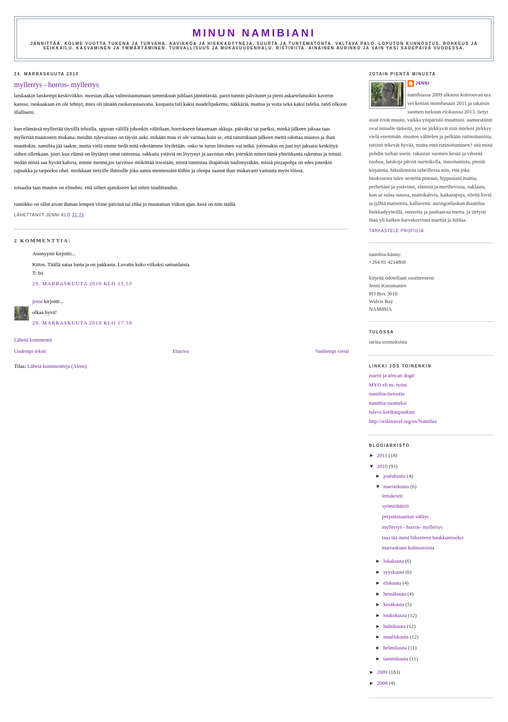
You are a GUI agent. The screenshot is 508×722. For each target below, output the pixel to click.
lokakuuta (394, 561)
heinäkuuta (395, 594)
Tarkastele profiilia (396, 231)
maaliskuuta (396, 637)
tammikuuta (396, 659)
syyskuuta (394, 572)
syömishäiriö (395, 506)
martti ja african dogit (391, 375)
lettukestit (392, 496)
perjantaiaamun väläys (405, 516)
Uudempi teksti (30, 351)
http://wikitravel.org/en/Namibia (403, 421)
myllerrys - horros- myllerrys (56, 85)
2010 (383, 466)
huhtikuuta (395, 626)
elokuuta (393, 583)
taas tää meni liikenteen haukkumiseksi (422, 537)
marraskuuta (396, 486)
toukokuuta (395, 615)
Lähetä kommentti (33, 340)
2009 (383, 672)
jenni (37, 301)
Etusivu (180, 351)
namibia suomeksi (388, 403)
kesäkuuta (394, 604)
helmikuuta (395, 648)
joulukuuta (395, 476)
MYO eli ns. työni (388, 385)
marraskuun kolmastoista (408, 548)
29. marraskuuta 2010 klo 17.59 (82, 323)
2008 (383, 683)
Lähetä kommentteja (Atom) (56, 366)
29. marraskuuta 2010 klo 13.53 (82, 283)
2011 (382, 455)
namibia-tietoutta (387, 394)
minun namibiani (254, 32)
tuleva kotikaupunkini (392, 412)
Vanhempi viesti (332, 351)
